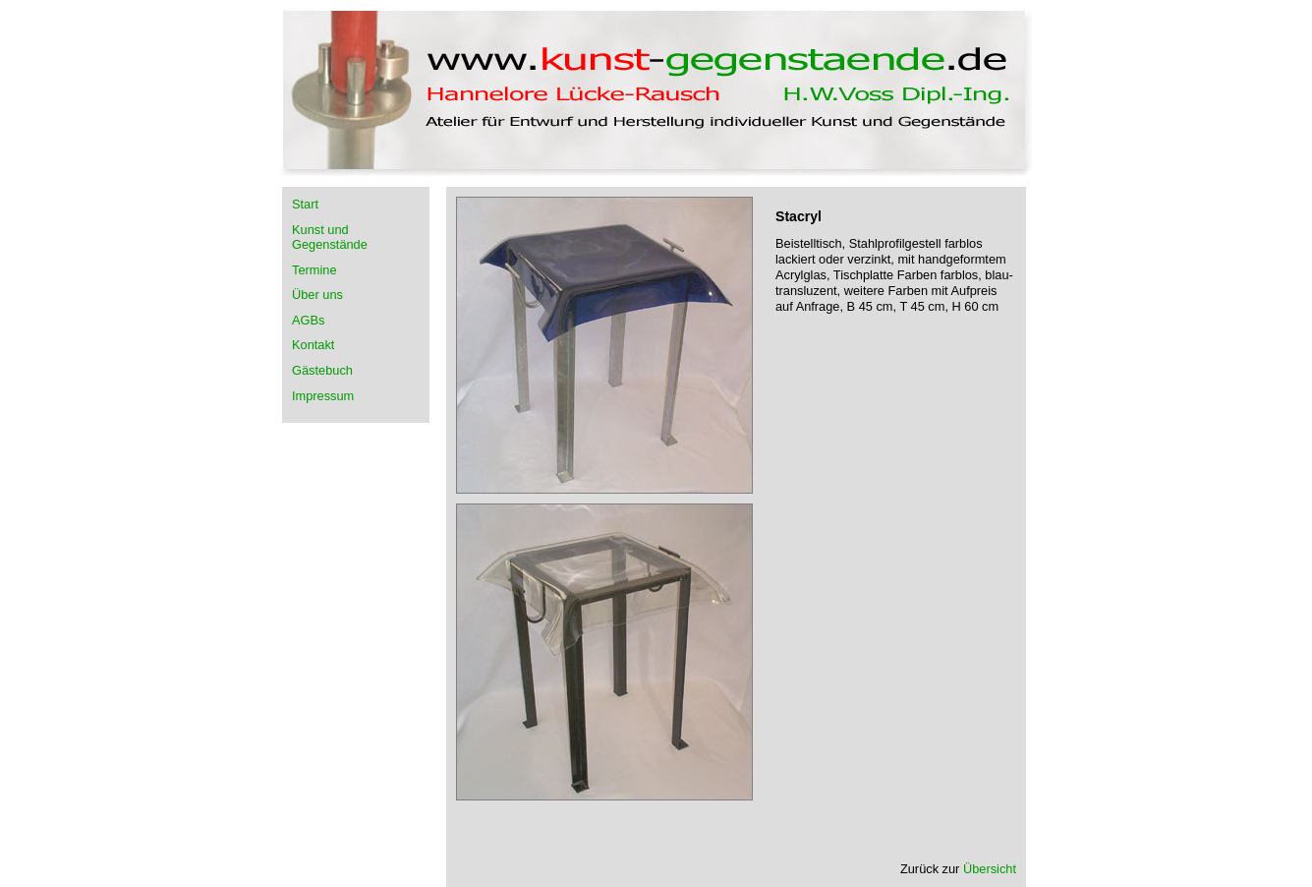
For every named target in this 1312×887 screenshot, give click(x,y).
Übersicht (989, 868)
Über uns (317, 294)
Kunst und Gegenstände (330, 237)
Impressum (323, 395)
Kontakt (313, 344)
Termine (314, 270)
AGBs (308, 320)
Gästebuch (322, 370)
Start (305, 204)
